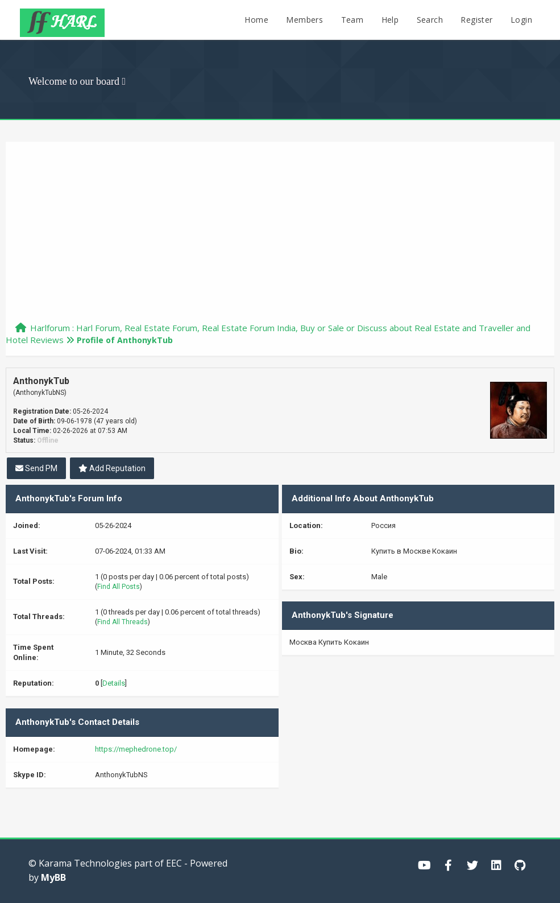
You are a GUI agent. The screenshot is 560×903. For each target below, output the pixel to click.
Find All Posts (118, 587)
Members (304, 19)
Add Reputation (112, 468)
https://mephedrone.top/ (136, 749)
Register (476, 19)
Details (113, 683)
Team (352, 19)
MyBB (53, 877)
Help (390, 19)
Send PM (36, 468)
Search (430, 19)
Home (256, 19)
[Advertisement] (280, 236)
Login (521, 19)
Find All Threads (122, 622)
